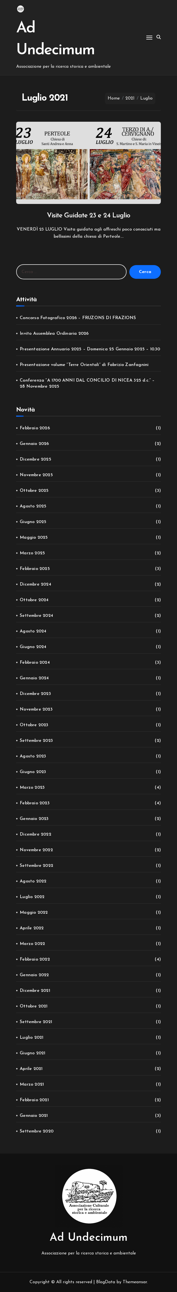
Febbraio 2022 (35, 959)
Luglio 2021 (31, 1037)
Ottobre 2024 (34, 600)
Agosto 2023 (33, 756)
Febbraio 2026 (35, 428)
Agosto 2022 (33, 881)
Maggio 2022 (34, 912)
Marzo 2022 (32, 944)
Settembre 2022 (36, 866)
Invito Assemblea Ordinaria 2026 (54, 333)
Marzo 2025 (32, 553)
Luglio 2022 (32, 897)
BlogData (105, 1282)
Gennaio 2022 (34, 975)
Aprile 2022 (32, 928)
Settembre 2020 (36, 1131)
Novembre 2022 (36, 850)
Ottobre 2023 (34, 725)
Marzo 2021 (32, 1084)
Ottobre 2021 (33, 1006)
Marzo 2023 (32, 787)
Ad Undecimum (89, 1238)
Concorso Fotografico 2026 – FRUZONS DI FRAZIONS (78, 318)
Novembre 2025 (36, 475)
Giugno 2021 (32, 1053)
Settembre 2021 (36, 1022)
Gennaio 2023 (34, 819)
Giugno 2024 (33, 647)
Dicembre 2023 (35, 694)
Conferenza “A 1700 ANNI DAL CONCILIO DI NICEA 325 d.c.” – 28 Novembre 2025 (87, 383)
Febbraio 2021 (34, 1100)
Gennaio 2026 (34, 444)
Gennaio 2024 (34, 678)
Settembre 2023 (36, 741)
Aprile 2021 (31, 1069)
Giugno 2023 (33, 772)
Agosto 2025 (33, 506)
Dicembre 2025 (35, 459)
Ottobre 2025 (34, 491)
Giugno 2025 (33, 522)
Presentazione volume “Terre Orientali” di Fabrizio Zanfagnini (84, 365)
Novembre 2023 (36, 709)
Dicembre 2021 (35, 991)
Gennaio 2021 (34, 1116)
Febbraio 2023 (35, 803)
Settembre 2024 (36, 616)
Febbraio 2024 (35, 662)
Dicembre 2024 (35, 584)
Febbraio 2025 (35, 569)
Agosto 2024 (33, 631)
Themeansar (135, 1282)
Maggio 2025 (34, 537)
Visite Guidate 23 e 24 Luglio (88, 215)
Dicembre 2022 (35, 834)
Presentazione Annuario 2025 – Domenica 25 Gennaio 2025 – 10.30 (90, 349)
